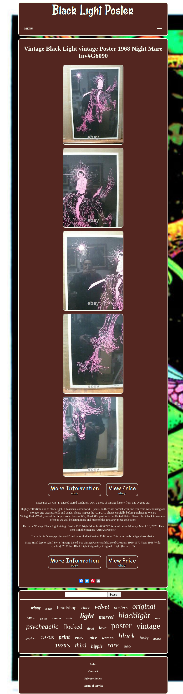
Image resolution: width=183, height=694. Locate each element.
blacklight (134, 615)
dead (90, 628)
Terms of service (93, 685)
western (70, 618)
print (64, 637)
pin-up (43, 618)
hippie (97, 646)
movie (48, 609)
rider (85, 607)
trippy (36, 608)
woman (108, 638)
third (80, 645)
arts (157, 618)
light (87, 615)
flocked (72, 626)
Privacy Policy (93, 678)
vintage (148, 625)
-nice (92, 637)
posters (121, 607)
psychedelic (42, 626)
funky (144, 638)
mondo (56, 618)
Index (93, 664)
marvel (106, 617)
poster (121, 625)
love (103, 627)
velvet (102, 606)
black (126, 635)
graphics (30, 638)
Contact (93, 671)
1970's (62, 645)
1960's (79, 638)
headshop (66, 608)
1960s (127, 647)
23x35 (31, 618)
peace (157, 638)
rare (113, 645)
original (143, 606)
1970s (47, 637)
